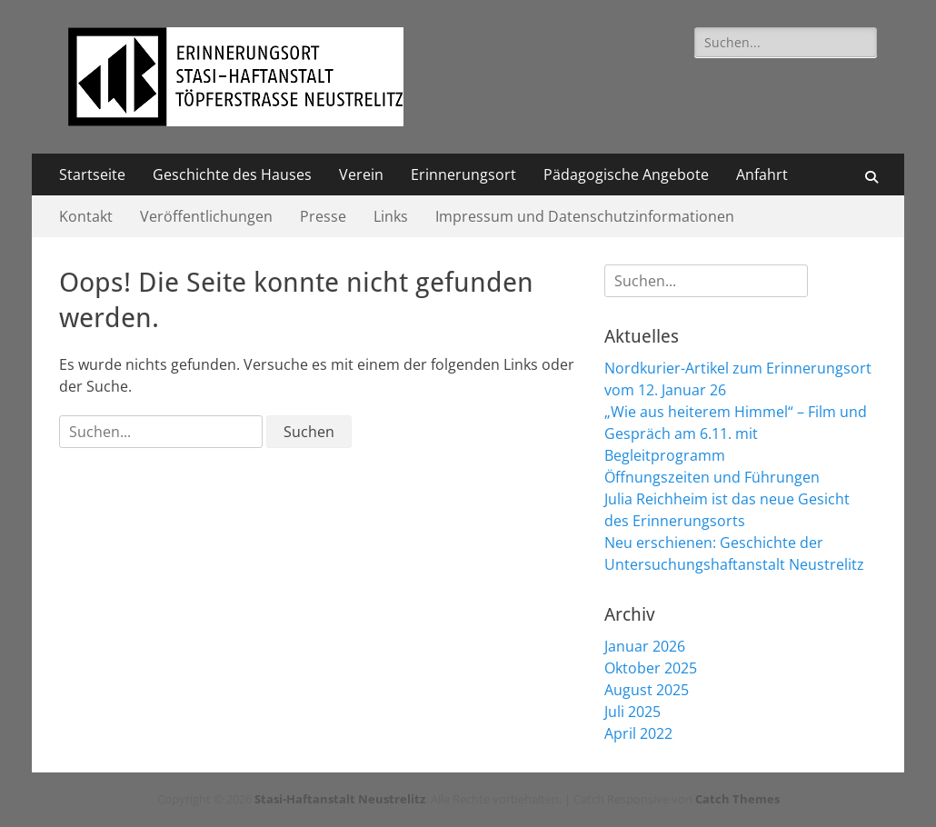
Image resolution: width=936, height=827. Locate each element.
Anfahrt (762, 174)
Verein (361, 174)
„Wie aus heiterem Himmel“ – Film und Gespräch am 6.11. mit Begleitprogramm (735, 433)
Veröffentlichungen (206, 216)
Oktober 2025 (650, 668)
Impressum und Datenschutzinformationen (584, 216)
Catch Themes (737, 799)
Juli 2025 (632, 712)
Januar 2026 (644, 646)
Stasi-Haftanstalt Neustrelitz (339, 799)
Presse (323, 216)
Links (390, 216)
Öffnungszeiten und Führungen (712, 477)
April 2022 (638, 733)
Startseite (92, 174)
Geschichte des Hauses (232, 174)
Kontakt (86, 216)
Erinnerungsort (463, 174)
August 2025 (646, 690)
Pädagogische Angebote (626, 174)
